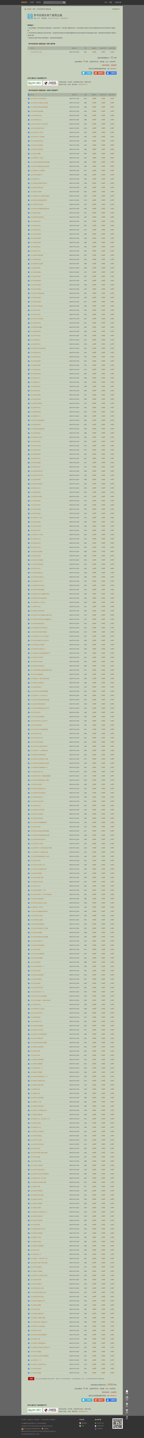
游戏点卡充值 (62, 84)
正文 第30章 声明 (35, 1339)
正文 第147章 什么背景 (36, 843)
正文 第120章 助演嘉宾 (36, 958)
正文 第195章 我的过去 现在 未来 (39, 640)
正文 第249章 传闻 (35, 412)
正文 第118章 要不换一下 (37, 966)
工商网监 (46, 1428)
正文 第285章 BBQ (35, 259)
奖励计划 (30, 1419)
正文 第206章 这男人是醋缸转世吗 (39, 594)
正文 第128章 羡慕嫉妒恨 (37, 924)
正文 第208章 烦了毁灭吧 (37, 585)
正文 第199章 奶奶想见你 (37, 623)
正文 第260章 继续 (35, 365)
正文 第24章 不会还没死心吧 (38, 1364)
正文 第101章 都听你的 (36, 1038)
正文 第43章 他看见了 (36, 1284)
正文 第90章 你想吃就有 (37, 1085)
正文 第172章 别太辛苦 (36, 738)
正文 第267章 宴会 (35, 335)
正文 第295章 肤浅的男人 (37, 217)
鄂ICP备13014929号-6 (49, 1431)
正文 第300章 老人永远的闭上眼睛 (39, 196)
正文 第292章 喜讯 (35, 230)
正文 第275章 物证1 (35, 302)
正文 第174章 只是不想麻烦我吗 (39, 729)
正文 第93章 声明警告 (36, 1072)
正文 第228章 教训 (35, 500)
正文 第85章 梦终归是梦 (37, 1106)
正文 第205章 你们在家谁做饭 (38, 598)
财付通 (70, 82)
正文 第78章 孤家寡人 (36, 1136)
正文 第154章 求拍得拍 (36, 814)
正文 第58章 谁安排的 (36, 1220)
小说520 (29, 9)
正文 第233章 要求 (35, 479)
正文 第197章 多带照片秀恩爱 (38, 632)
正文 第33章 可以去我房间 (37, 1326)
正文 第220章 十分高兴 (36, 534)
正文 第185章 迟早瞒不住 (37, 683)
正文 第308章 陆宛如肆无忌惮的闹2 (40, 162)
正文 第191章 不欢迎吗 (36, 657)
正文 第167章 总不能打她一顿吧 (39, 759)
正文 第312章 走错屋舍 (36, 145)
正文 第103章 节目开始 (36, 1030)
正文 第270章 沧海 (35, 323)
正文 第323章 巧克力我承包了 (38, 98)
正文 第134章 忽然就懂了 (37, 898)
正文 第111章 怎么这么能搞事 (38, 996)
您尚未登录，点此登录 (109, 65)
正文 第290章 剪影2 (35, 238)
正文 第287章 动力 (35, 251)
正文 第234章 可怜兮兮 (36, 475)
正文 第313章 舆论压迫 (36, 141)
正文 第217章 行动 (35, 547)
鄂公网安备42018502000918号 (31, 1428)
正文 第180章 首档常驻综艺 (38, 704)
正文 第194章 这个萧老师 (37, 644)
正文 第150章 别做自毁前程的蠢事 (39, 831)
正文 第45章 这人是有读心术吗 (38, 1275)
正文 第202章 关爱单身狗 (37, 611)
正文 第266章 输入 (35, 340)
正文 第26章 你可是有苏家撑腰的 (39, 1356)
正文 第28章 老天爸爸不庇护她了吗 (40, 1347)
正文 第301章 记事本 (36, 191)
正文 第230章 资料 (35, 492)
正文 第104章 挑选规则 (36, 1025)
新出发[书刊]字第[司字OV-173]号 (30, 1434)
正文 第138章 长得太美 (36, 882)
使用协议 (52, 1419)
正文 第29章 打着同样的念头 (38, 1343)
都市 (34, 9)
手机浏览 (98, 1428)
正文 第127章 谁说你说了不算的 (39, 928)
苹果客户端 (99, 1426)
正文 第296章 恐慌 (35, 213)
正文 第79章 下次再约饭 (37, 1131)
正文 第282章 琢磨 (35, 272)
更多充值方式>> (83, 84)
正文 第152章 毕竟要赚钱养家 (38, 822)
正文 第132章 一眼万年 (36, 907)
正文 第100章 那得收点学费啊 (38, 1042)
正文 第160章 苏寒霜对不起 (38, 788)
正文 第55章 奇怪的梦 (36, 1233)
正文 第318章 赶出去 (36, 119)
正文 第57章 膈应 (35, 1224)
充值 (102, 61)
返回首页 (24, 2)
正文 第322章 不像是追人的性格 (39, 103)
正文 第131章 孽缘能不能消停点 (39, 911)
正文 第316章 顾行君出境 (37, 128)
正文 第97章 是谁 (35, 1055)
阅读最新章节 (64, 18)
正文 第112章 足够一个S (37, 992)
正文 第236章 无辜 (35, 467)
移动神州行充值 (78, 82)
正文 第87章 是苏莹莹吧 (37, 1097)
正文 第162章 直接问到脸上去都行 (39, 780)
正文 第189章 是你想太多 (37, 666)
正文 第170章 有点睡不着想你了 (39, 746)
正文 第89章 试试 (35, 1089)
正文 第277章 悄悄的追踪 (37, 293)
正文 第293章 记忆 (35, 225)
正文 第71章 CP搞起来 (36, 1165)
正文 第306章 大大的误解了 (38, 170)
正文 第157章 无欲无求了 (37, 801)
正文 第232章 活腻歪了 (36, 484)
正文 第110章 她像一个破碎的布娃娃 (40, 1000)
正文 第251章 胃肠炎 (36, 403)
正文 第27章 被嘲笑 (35, 1351)
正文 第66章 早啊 (35, 1186)
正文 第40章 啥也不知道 (37, 1296)
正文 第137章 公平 (35, 886)
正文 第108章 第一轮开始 (37, 1009)
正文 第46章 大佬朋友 (36, 1271)
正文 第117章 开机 (35, 970)
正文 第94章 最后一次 (36, 1068)
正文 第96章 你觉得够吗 (37, 1059)
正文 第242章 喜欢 (35, 441)
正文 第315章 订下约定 (36, 132)
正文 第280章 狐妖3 (35, 280)
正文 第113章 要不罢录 (36, 987)
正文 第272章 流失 (35, 314)
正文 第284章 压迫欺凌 (36, 263)
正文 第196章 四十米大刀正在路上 (39, 636)
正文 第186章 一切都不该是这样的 (39, 678)
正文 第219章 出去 (35, 539)
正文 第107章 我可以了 (36, 1013)
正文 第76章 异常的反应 (37, 1144)
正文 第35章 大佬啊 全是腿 (37, 1318)
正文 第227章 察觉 (35, 505)
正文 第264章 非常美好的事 (38, 348)
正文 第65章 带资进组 (36, 1191)
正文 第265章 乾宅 (35, 344)
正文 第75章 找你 (35, 1148)
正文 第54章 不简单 (35, 1237)
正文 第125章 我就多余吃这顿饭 (39, 937)
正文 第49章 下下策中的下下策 (38, 1258)
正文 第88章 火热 (35, 1093)
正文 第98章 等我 (35, 1051)
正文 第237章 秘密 (35, 462)
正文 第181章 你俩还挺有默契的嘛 (39, 699)
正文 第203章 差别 (35, 606)
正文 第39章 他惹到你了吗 (37, 1301)
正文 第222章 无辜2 (35, 526)
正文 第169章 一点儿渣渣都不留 (39, 750)
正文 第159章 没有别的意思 (38, 793)
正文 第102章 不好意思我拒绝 (38, 1034)
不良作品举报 (45, 1419)
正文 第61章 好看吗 (35, 1207)
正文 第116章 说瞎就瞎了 (37, 975)
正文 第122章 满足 (35, 949)
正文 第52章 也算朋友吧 (37, 1246)
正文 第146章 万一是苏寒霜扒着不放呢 (41, 848)
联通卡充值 (88, 82)
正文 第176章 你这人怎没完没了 (39, 721)
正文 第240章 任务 (35, 450)
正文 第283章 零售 (35, 268)
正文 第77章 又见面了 (36, 1140)
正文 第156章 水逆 (35, 805)
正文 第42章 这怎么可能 (37, 1288)
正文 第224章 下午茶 (36, 517)
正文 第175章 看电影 (36, 725)
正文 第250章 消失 (35, 407)
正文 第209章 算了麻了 (36, 581)
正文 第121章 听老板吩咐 (37, 953)
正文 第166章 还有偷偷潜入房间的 (39, 763)
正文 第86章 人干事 (35, 1102)
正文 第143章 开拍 (35, 860)
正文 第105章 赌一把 (36, 1021)
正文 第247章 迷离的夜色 (37, 420)
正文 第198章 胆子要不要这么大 (39, 627)
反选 (31, 1378)
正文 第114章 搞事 (35, 983)
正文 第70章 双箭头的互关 (37, 1169)
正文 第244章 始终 (35, 433)
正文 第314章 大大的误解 (37, 136)
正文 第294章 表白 (35, 221)
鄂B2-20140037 (38, 1431)
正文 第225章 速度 (35, 513)
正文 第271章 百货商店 (36, 318)
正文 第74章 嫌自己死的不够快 (38, 1152)
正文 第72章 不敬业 (35, 1161)
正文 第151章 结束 (35, 826)
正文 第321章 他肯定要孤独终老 (39, 107)
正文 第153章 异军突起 (36, 818)
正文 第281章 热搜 (35, 276)
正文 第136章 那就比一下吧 (38, 890)
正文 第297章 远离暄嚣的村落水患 (39, 208)
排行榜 (38, 2)
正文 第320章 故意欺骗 (36, 111)
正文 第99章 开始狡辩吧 (37, 1047)
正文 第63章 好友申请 (36, 1199)
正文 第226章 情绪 (35, 509)
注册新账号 (113, 68)
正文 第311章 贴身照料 (36, 149)
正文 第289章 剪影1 (35, 242)
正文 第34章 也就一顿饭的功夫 (38, 1322)
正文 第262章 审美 (35, 357)
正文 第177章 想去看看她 (37, 716)
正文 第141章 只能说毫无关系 (38, 869)
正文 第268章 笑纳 (35, 331)
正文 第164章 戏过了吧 (36, 771)
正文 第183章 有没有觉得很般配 (39, 691)
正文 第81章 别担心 (35, 1123)
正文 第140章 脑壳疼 (36, 873)
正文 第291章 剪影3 (35, 234)
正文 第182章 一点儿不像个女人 (39, 695)
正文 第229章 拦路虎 (36, 496)
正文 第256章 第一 (35, 382)
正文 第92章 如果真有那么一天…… (40, 1076)
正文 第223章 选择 (35, 522)
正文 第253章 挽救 (35, 395)
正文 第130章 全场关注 (36, 915)
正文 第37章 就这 (35, 1309)
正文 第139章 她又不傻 (36, 877)
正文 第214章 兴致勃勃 (36, 560)
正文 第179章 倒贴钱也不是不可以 (39, 708)
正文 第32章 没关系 (35, 1330)
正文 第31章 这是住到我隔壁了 (38, 1334)
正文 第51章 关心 (35, 1250)
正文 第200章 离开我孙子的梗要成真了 (41, 619)
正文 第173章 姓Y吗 (36, 733)
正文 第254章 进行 (35, 390)
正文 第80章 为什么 (35, 1127)
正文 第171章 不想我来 (36, 742)
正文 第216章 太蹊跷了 (36, 551)
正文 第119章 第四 (35, 962)
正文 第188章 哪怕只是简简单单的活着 (41, 670)
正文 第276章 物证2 (35, 297)
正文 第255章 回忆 (35, 386)
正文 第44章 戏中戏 (35, 1279)
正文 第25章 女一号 (35, 1360)
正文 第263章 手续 (35, 352)
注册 (110, 2)
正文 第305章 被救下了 (36, 175)
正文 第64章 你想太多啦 (37, 1195)
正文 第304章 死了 (35, 179)
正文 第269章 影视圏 (36, 327)
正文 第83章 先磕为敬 (36, 1114)
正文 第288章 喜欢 (35, 246)
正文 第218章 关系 (35, 543)
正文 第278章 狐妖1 (35, 289)
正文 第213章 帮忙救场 (36, 564)
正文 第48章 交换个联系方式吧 (38, 1263)
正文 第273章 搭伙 (35, 310)
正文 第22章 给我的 (35, 1373)
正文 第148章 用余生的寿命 (38, 839)
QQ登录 (86, 73)
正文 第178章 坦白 (35, 712)
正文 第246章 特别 (35, 424)
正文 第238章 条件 (35, 458)
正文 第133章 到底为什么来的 (38, 903)
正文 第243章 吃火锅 (36, 437)
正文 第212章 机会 (35, 568)
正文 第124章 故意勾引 (36, 941)
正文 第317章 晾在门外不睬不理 (39, 124)
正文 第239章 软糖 (35, 454)
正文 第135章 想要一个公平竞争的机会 (41, 894)
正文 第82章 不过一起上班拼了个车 (40, 1119)
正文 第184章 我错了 (36, 687)
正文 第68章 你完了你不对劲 (38, 1178)
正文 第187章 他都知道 (36, 674)
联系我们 (37, 1419)
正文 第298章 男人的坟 (36, 204)
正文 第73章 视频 (35, 1157)
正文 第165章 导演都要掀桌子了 (39, 767)
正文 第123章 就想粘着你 (37, 945)
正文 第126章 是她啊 (36, 932)
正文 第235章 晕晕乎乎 (36, 471)
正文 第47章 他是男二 (36, 1267)
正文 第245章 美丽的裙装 (37, 429)
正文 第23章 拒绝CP (36, 1368)
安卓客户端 (99, 1423)
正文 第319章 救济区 (36, 115)
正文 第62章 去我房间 (36, 1203)
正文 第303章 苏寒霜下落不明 (38, 183)
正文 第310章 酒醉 (35, 153)
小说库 (32, 2)
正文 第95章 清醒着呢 (36, 1064)
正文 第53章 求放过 (35, 1241)
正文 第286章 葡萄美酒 (36, 255)
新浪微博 (83, 1423)
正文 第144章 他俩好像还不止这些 (39, 856)
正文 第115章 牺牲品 (36, 979)
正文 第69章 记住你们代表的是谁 (39, 1174)
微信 (81, 1426)
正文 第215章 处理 (35, 556)
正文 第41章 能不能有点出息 (38, 1292)
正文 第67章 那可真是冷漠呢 (38, 1182)
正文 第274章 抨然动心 (36, 306)
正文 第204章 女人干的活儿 (38, 602)
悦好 (38, 18)
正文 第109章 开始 (35, 1004)
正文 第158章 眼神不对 (36, 797)
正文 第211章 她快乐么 (36, 572)
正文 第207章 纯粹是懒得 (37, 589)
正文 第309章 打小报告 (36, 158)
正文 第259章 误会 (35, 369)
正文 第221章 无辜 (35, 530)
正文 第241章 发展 (35, 445)
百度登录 (111, 73)
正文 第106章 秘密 (35, 1017)
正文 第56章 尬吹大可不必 (37, 1229)
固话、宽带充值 (72, 84)
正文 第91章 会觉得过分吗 (37, 1080)
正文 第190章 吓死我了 (36, 661)
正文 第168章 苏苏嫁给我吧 (38, 754)
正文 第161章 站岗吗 (36, 784)
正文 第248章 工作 (35, 416)
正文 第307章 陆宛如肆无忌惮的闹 (39, 166)
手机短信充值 (62, 82)
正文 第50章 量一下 (35, 1254)
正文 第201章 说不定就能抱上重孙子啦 (41, 615)
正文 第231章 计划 (35, 488)
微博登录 (99, 73)
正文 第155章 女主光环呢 (37, 810)
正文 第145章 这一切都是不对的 (39, 852)
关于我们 (23, 1419)
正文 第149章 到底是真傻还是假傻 (39, 835)
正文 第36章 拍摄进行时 (37, 1313)
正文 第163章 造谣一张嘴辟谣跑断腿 (40, 776)
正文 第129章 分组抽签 (36, 920)
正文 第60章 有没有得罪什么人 (38, 1212)
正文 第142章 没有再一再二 (38, 865)
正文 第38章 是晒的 (35, 1305)
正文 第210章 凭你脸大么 (37, 577)
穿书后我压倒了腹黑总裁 (44, 9)
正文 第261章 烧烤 (35, 361)
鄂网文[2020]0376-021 (27, 1431)
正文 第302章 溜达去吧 (36, 187)
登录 (105, 2)
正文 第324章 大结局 (36, 52)
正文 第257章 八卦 (35, 378)
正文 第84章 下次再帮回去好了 (38, 1110)
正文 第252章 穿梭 (35, 399)
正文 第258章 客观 (35, 373)
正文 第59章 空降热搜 (36, 1216)
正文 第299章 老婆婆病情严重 (38, 200)
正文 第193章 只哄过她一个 (38, 649)
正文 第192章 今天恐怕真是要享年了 (40, 653)
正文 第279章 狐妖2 (35, 285)
